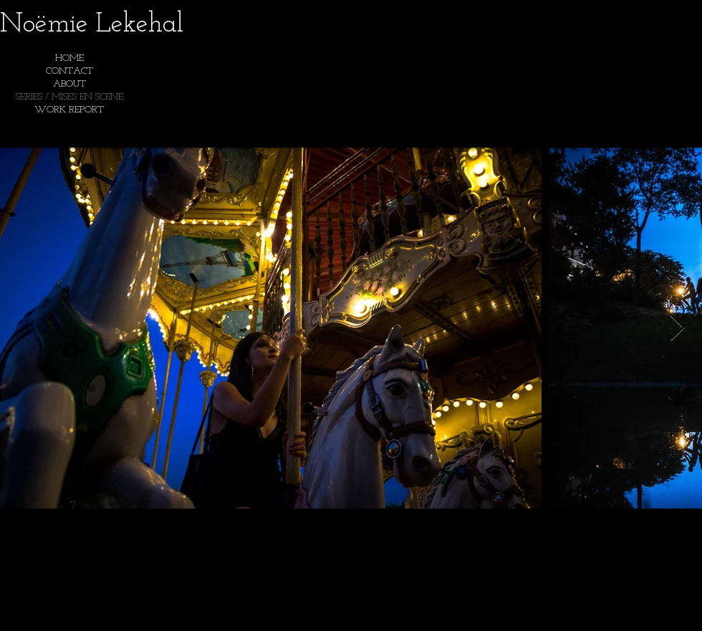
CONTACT (69, 71)
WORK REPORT (69, 110)
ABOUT (69, 84)
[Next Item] (677, 328)
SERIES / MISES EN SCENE (69, 97)
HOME (69, 58)
